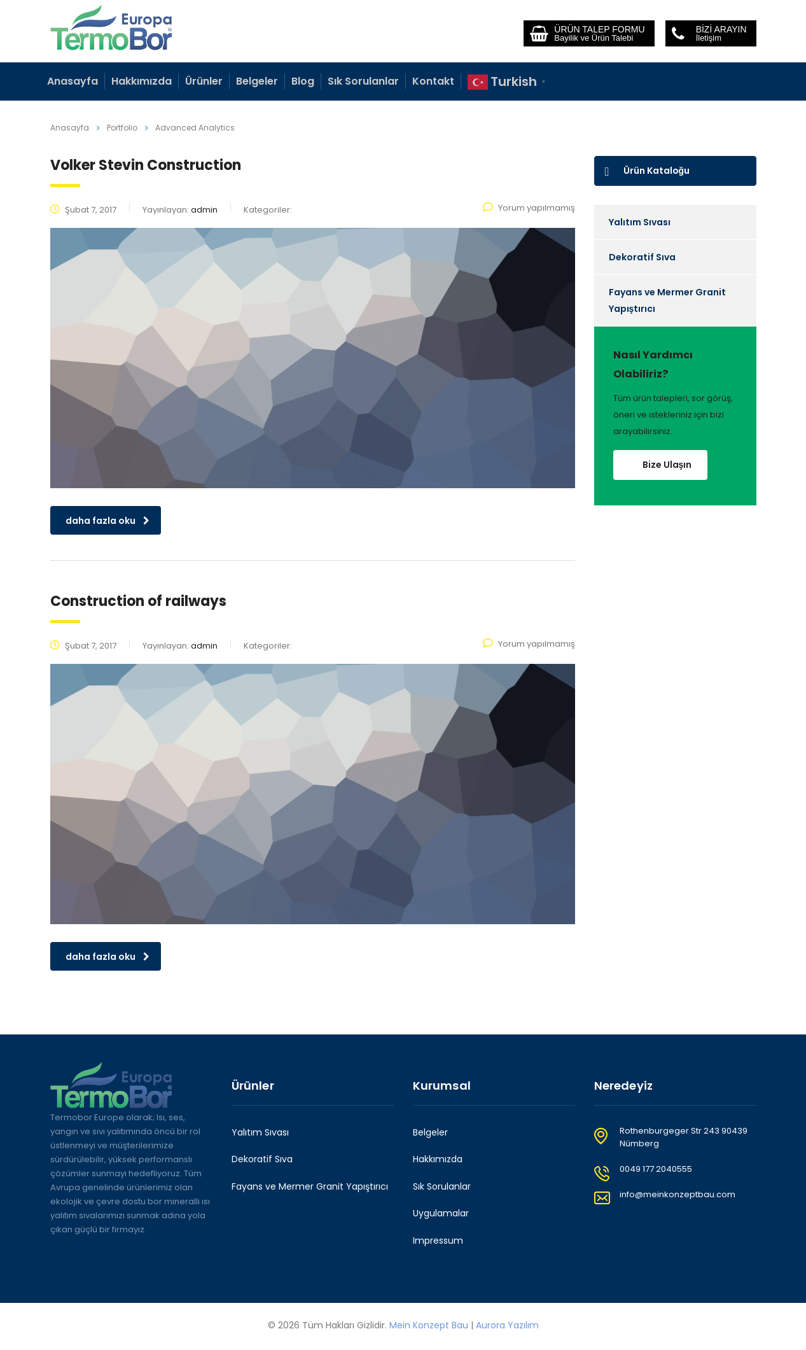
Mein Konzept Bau (428, 1325)
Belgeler (257, 81)
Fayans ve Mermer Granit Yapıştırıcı (667, 300)
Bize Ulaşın (667, 464)
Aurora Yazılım (507, 1325)
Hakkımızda (141, 81)
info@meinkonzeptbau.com (677, 1194)
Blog (302, 81)
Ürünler (204, 81)
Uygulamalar (441, 1214)
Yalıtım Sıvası (640, 222)
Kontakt (433, 81)
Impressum (438, 1241)
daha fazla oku (107, 520)
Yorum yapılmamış (529, 208)
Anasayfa (72, 81)
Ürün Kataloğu (647, 170)
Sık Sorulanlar (363, 81)
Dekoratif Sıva (642, 257)
